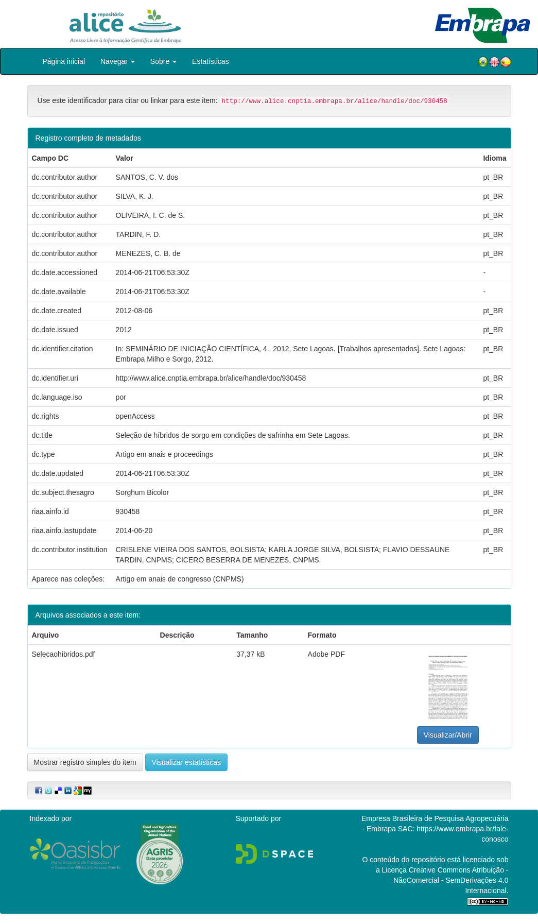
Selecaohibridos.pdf (63, 654)
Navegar (117, 61)
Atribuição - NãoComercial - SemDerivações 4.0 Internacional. (450, 880)
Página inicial (64, 61)
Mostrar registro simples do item (85, 762)
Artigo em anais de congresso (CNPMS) (180, 579)
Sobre (163, 61)
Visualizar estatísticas (186, 762)
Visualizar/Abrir (448, 735)
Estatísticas (210, 61)
